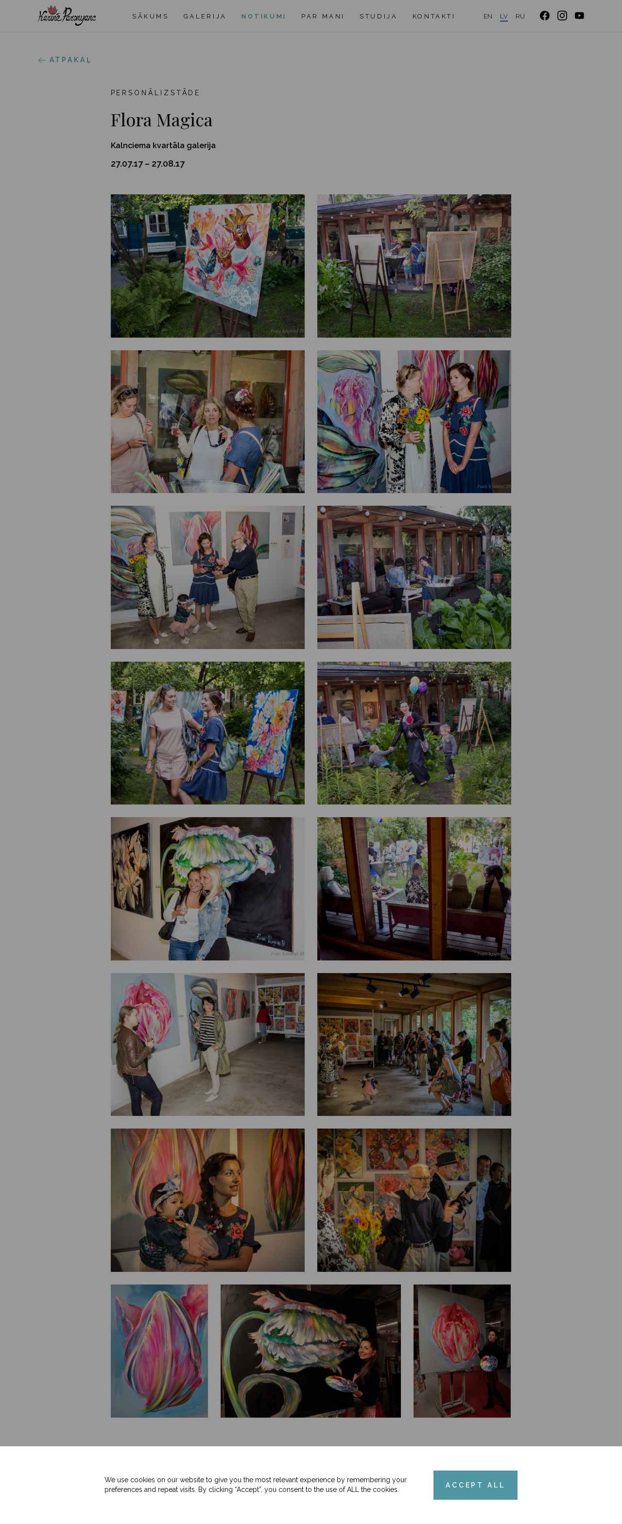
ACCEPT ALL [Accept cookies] (475, 1485)
